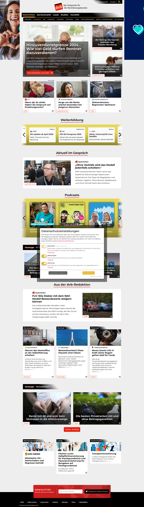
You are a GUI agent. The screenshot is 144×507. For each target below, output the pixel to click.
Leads (56, 15)
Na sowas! (28, 328)
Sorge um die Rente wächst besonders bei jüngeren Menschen (70, 104)
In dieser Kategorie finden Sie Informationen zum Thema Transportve (104, 459)
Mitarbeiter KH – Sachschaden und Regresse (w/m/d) (34, 460)
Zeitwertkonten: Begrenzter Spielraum (103, 103)
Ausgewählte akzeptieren (58, 273)
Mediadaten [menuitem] (83, 502)
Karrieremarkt (44, 15)
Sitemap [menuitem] (64, 502)
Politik (93, 377)
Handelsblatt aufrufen (40, 73)
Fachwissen (96, 441)
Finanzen (95, 328)
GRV (25, 111)
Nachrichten (29, 15)
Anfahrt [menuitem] (54, 502)
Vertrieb (60, 328)
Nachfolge (61, 377)
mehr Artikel (72, 429)
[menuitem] (101, 2)
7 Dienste (50, 253)
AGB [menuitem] (21, 502)
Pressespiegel (102, 2)
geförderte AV (98, 75)
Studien (64, 15)
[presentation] (24, 135)
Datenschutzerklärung (66, 241)
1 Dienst (50, 260)
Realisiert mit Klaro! (96, 276)
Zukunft (27, 377)
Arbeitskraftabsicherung (102, 48)
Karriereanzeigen (31, 441)
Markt (27, 277)
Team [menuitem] (72, 502)
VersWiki (74, 15)
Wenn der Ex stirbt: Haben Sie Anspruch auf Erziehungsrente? (37, 104)
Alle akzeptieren (88, 273)
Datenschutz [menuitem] (31, 502)
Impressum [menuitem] (44, 502)
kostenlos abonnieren (97, 491)
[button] (89, 75)
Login (113, 2)
